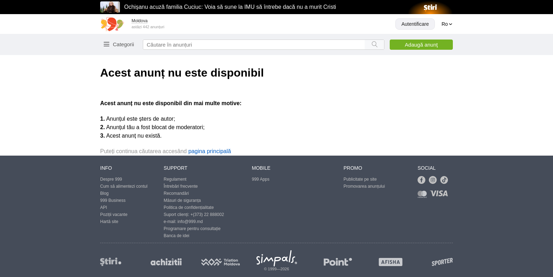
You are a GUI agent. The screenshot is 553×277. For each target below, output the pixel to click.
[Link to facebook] (423, 180)
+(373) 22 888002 (207, 214)
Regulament (175, 179)
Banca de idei (176, 235)
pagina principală (209, 151)
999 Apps (260, 179)
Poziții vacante (113, 214)
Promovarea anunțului (364, 186)
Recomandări (176, 193)
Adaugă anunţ (421, 45)
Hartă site (109, 221)
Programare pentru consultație (192, 228)
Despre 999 (111, 179)
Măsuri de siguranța (182, 200)
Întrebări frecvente (181, 186)
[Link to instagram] (434, 180)
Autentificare (415, 24)
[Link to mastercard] (424, 195)
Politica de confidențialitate (189, 207)
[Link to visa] (440, 195)
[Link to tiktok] (445, 180)
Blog (104, 193)
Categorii (123, 44)
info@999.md (190, 221)
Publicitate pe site (360, 179)
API (103, 207)
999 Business (113, 200)
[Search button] (374, 44)
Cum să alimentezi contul (123, 186)
